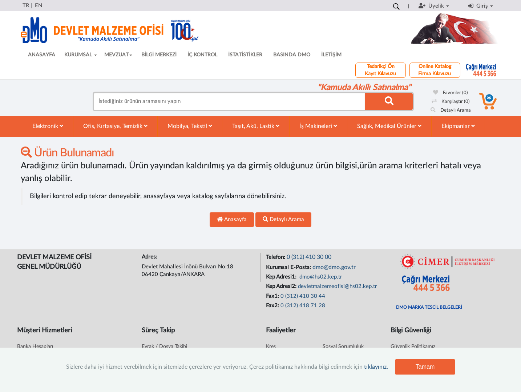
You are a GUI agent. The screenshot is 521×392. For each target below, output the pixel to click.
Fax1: (273, 296)
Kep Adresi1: (282, 277)
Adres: (150, 257)
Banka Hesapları (35, 346)
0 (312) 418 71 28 (302, 305)
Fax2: (273, 305)
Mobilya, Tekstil (189, 126)
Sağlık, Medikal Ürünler (389, 126)
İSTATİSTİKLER (245, 54)
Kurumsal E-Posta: (289, 267)
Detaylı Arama (451, 110)
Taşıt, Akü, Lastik (255, 126)
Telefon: (276, 257)
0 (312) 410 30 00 (309, 257)
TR (26, 5)
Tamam (425, 367)
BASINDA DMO (291, 54)
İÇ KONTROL (202, 54)
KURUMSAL (80, 54)
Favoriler (450, 93)
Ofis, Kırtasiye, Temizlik (115, 126)
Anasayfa (232, 219)
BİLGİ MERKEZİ (159, 54)
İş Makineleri (318, 126)
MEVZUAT (118, 54)
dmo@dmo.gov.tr (334, 267)
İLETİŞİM (331, 54)
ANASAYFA (41, 54)
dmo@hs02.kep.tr (320, 277)
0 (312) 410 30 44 (302, 296)
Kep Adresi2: (282, 286)
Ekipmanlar (458, 126)
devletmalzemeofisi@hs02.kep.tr (337, 286)
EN (38, 5)
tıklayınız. (376, 367)
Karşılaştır (451, 101)
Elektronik (47, 126)
